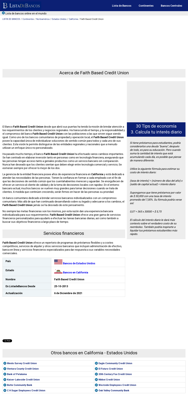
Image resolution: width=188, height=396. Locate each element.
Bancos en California (71, 272)
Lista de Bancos (121, 5)
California (73, 19)
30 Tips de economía (156, 126)
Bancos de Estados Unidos (74, 263)
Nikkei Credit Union (109, 379)
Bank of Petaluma (17, 374)
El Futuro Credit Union (111, 368)
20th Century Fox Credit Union (115, 374)
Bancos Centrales (171, 5)
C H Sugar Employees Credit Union (26, 390)
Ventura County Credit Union (23, 368)
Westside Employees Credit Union (117, 385)
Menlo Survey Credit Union (22, 363)
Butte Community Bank (19, 385)
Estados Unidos (59, 19)
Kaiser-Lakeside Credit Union (23, 379)
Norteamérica (42, 19)
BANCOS (11, 19)
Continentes (146, 5)
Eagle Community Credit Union (115, 363)
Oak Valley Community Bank (114, 390)
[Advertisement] (90, 42)
